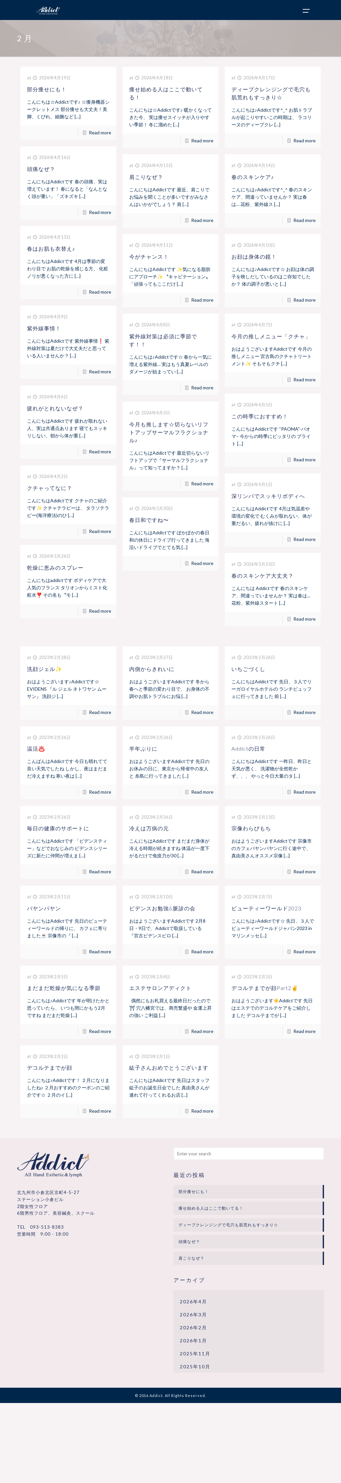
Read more (100, 132)
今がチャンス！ (149, 256)
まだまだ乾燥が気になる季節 (64, 988)
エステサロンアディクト (160, 988)
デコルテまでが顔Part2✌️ (264, 988)
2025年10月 (195, 1366)
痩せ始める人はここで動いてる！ (210, 1208)
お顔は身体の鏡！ (254, 256)
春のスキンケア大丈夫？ (262, 575)
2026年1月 (193, 1340)
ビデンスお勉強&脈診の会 (162, 908)
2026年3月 (193, 1314)
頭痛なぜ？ (41, 169)
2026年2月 (193, 1327)
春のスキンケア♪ (252, 177)
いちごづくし (248, 669)
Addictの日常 (248, 748)
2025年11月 (195, 1353)
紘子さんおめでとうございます (168, 1067)
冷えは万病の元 (149, 828)
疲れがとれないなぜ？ (55, 408)
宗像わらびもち (251, 828)
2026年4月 (193, 1301)
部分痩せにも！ (47, 89)
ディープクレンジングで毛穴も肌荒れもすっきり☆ (228, 1224)
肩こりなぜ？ (146, 177)
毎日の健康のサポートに (58, 828)
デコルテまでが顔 (49, 1067)
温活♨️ (36, 748)
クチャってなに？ (49, 488)
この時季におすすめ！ (259, 416)
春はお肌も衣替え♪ (51, 248)
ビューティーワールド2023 (266, 908)
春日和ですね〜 (149, 520)
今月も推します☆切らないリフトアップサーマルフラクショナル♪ (168, 432)
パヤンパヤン (44, 908)
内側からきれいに (151, 669)
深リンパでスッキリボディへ (268, 496)
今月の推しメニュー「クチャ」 (271, 336)
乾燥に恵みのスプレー (55, 567)
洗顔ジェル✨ (44, 669)
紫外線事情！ (44, 328)
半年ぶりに (143, 748)
